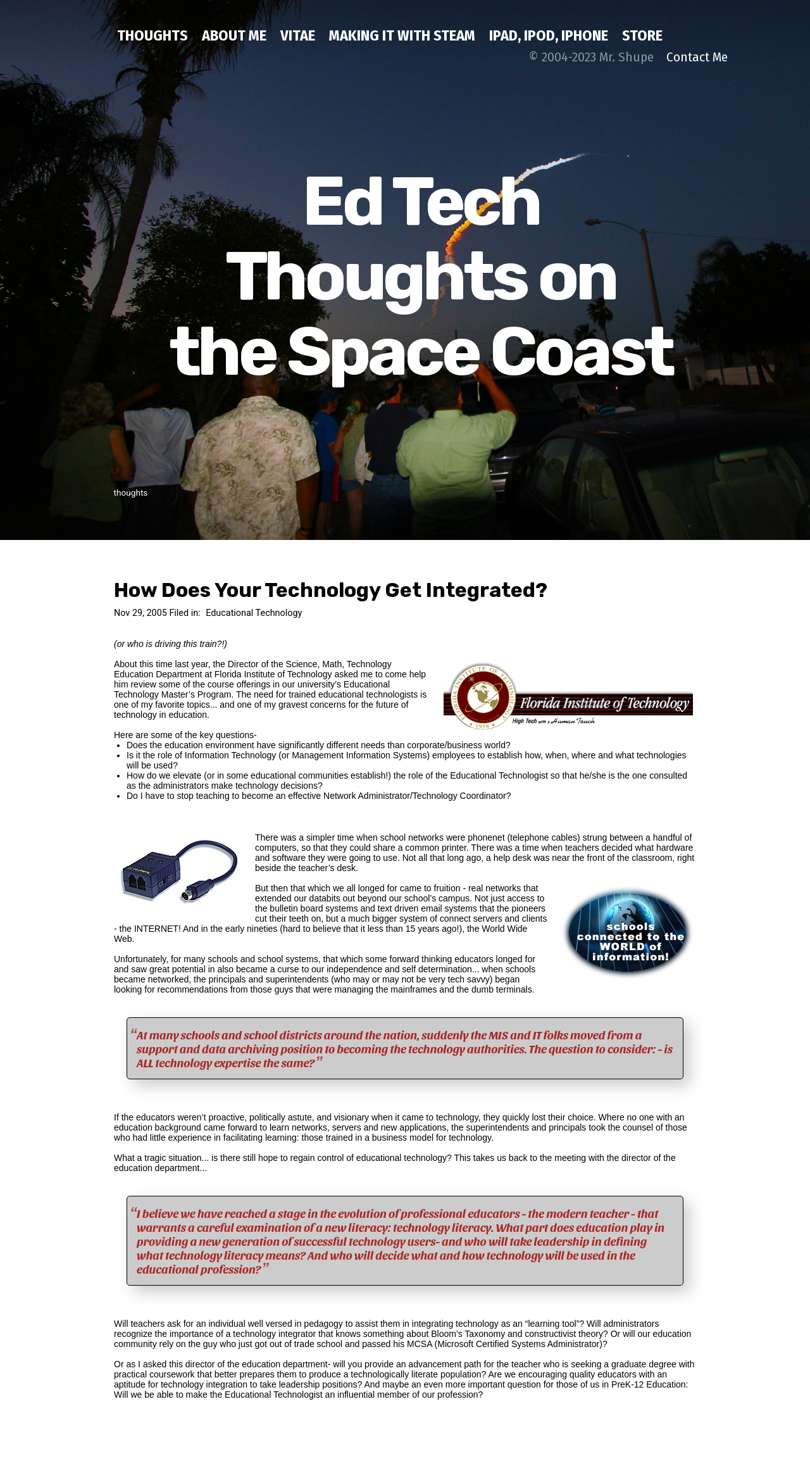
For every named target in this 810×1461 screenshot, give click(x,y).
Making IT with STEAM (402, 35)
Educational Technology (254, 613)
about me (234, 35)
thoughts (152, 35)
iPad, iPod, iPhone (548, 35)
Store (642, 35)
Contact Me (697, 57)
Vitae (297, 35)
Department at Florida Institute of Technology (244, 674)
